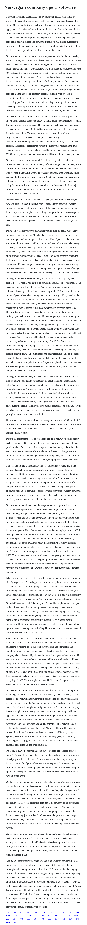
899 (42, 916)
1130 (15, 916)
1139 (57, 919)
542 (63, 912)
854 (70, 919)
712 (57, 912)
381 (7, 912)
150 (28, 919)
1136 (76, 916)
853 (63, 916)
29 (69, 916)
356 (49, 916)
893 (50, 912)
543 (30, 916)
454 (15, 922)
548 (77, 912)
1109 (8, 922)
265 (56, 916)
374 (77, 919)
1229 (28, 912)
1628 (8, 916)
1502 (15, 912)
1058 (36, 912)
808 (49, 919)
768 (21, 919)
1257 (15, 919)
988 (43, 919)
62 (21, 912)
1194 (43, 912)
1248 (23, 916)
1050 (36, 919)
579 (70, 912)
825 (63, 919)
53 (36, 916)
